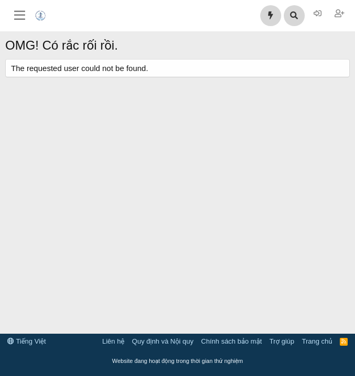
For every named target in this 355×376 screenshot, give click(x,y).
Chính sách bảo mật (231, 341)
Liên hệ (113, 341)
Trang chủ (317, 341)
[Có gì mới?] (270, 15)
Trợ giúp (282, 341)
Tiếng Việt (26, 341)
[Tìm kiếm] (294, 15)
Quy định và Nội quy (163, 341)
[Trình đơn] (19, 16)
